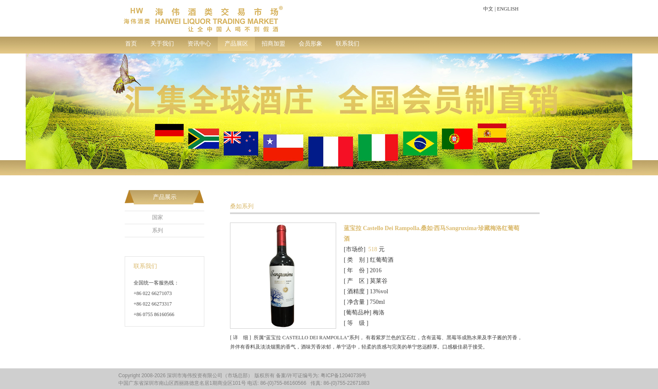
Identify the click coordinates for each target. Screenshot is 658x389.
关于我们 (162, 43)
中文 (488, 9)
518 (372, 249)
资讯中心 (199, 43)
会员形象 (310, 43)
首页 (131, 43)
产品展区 (236, 43)
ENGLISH (508, 9)
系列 (157, 230)
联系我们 (347, 43)
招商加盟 (273, 43)
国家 (157, 217)
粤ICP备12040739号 (343, 375)
